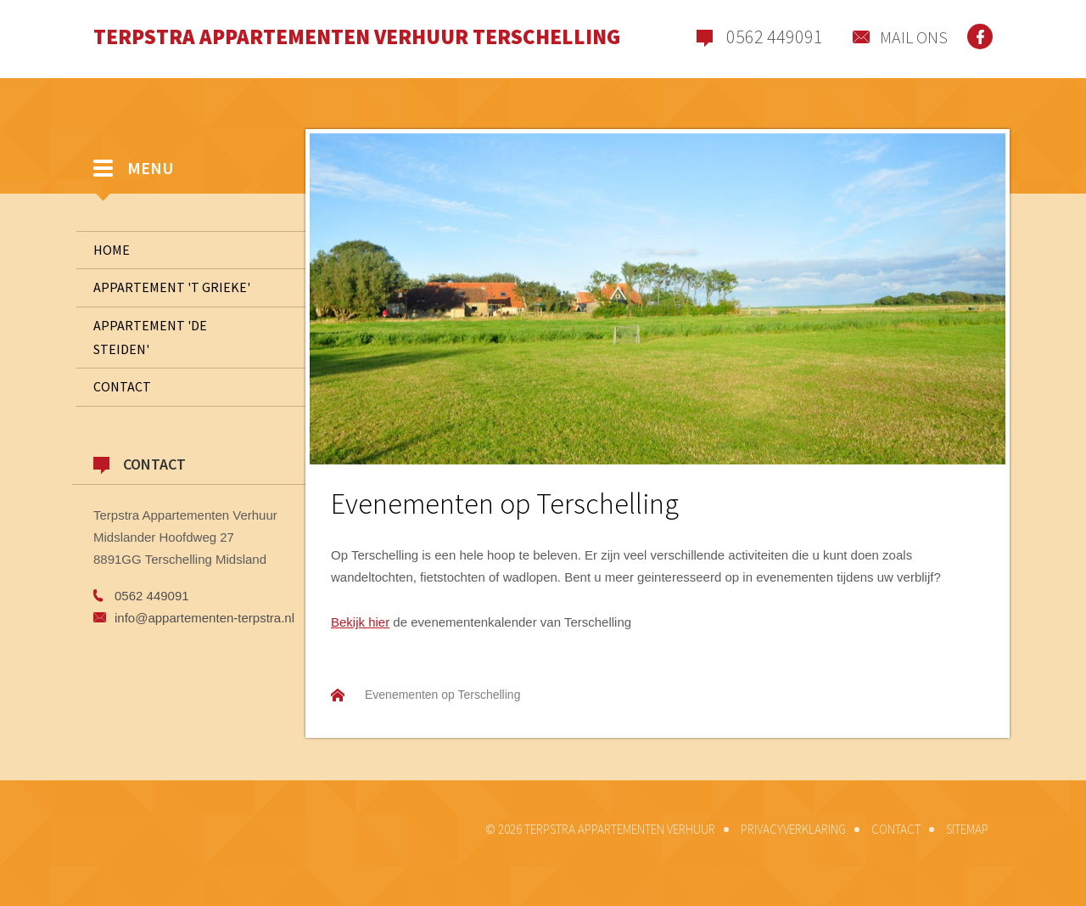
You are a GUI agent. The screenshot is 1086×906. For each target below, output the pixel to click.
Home (111, 249)
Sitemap (967, 829)
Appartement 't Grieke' (171, 287)
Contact (199, 387)
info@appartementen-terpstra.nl (204, 618)
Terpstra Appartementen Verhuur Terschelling (356, 36)
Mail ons (914, 37)
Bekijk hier (360, 622)
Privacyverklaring (793, 829)
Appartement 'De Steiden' (150, 337)
